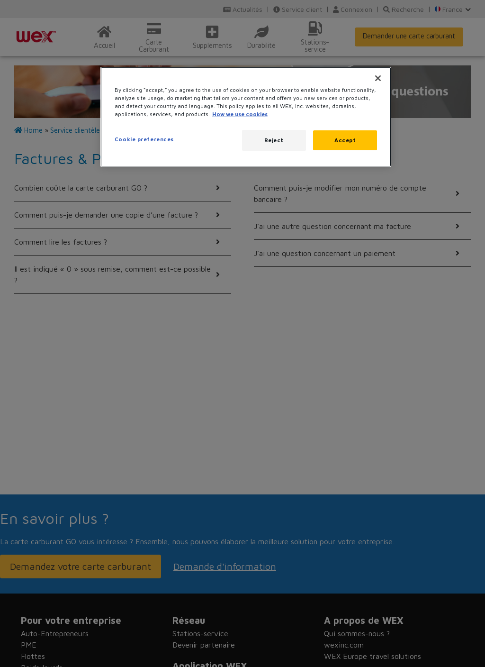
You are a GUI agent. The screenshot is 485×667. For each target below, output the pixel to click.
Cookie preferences (144, 139)
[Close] (378, 78)
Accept (345, 140)
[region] (245, 117)
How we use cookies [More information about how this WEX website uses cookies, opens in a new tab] (240, 114)
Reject (274, 140)
